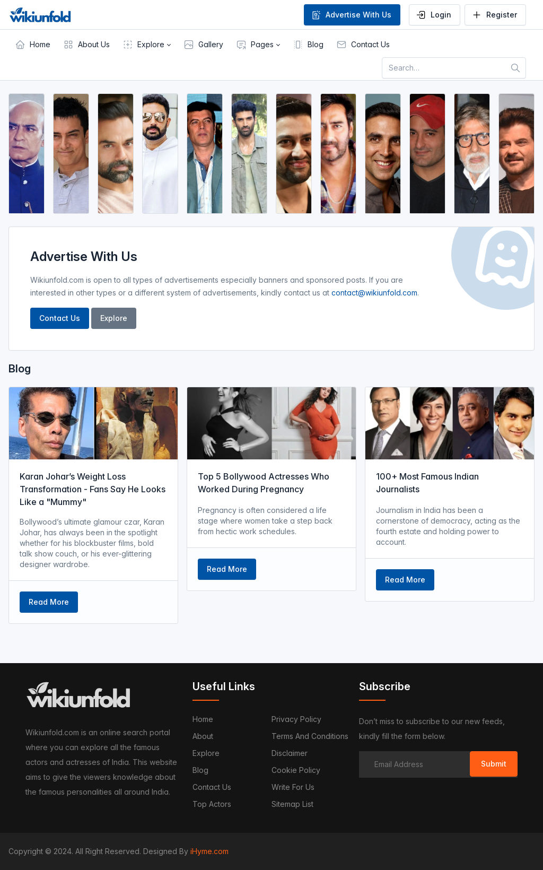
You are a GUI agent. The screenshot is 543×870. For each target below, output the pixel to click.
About (202, 736)
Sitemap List (292, 803)
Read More (49, 601)
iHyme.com (209, 851)
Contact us (211, 786)
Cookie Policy (296, 770)
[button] (146, 44)
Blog (200, 770)
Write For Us (293, 786)
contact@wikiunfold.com (374, 292)
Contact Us (59, 318)
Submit (493, 763)
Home (202, 719)
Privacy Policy (296, 719)
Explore (113, 318)
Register (494, 15)
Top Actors (211, 803)
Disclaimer (290, 753)
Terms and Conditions (310, 736)
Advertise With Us (351, 15)
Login (433, 15)
